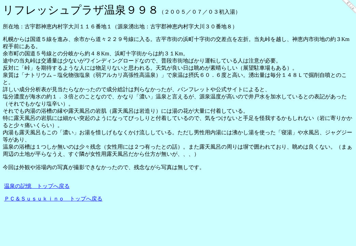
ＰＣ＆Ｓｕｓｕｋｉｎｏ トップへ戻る (53, 199)
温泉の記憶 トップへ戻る (37, 186)
